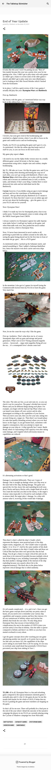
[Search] (47, 3)
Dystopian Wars (36, 722)
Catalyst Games (21, 722)
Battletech (8, 722)
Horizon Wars (9, 725)
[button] (4, 28)
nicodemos (31, 766)
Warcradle (21, 725)
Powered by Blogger (25, 762)
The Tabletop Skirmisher (17, 4)
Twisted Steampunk (19, 214)
